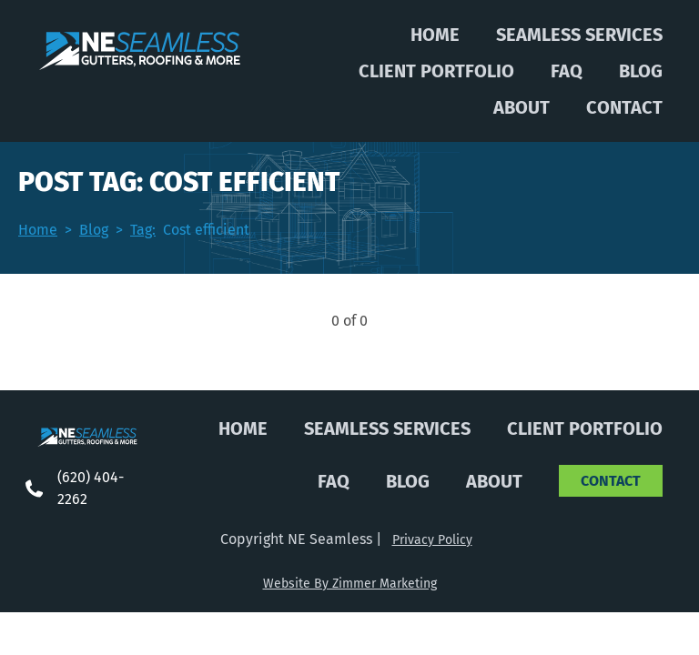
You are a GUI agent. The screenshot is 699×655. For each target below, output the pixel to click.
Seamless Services (579, 34)
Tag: (143, 229)
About (521, 107)
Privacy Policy (432, 540)
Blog (641, 71)
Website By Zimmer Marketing (350, 583)
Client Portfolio (436, 71)
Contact (624, 107)
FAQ (566, 71)
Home (435, 34)
